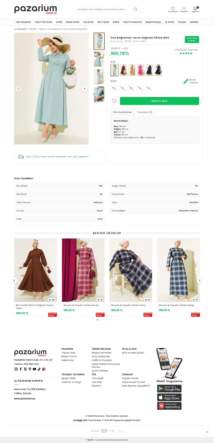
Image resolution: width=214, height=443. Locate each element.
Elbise (42, 29)
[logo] (35, 9)
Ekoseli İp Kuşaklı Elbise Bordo (81, 305)
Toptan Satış (68, 352)
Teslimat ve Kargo (71, 382)
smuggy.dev (80, 420)
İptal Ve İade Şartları (133, 352)
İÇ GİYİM (169, 22)
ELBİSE (116, 22)
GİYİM (59, 22)
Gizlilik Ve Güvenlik (102, 360)
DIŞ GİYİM (88, 22)
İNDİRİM (194, 22)
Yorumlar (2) (144, 112)
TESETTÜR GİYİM (43, 22)
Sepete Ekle (159, 101)
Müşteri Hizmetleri (102, 352)
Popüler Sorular (130, 378)
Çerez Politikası (100, 370)
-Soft (89, 440)
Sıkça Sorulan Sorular (133, 382)
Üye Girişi (97, 382)
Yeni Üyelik (97, 378)
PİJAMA (182, 22)
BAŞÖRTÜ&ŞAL (153, 22)
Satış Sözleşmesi (101, 356)
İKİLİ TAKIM (103, 22)
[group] (51, 89)
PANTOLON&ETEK (132, 22)
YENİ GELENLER (23, 22)
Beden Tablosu (190, 81)
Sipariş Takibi (68, 378)
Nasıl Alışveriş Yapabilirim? (136, 385)
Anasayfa (20, 29)
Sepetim (96, 385)
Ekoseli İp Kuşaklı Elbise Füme (128, 305)
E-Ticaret (97, 440)
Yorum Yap (193, 50)
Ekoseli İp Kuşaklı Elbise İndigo (176, 305)
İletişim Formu (69, 356)
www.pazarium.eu (24, 398)
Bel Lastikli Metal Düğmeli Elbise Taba (35, 307)
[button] (20, 89)
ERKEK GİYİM (72, 22)
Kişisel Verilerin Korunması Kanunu (106, 366)
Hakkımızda (67, 360)
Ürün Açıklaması (122, 112)
